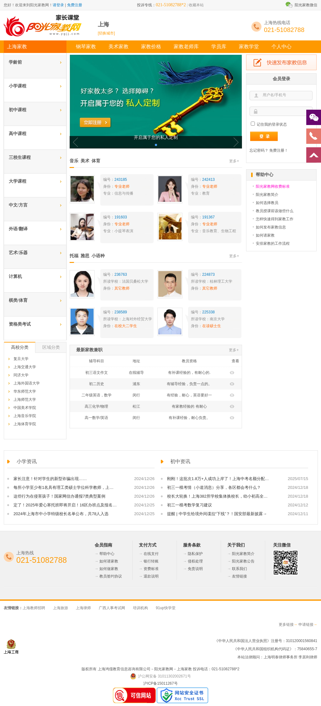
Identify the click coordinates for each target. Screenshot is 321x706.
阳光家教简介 (267, 194)
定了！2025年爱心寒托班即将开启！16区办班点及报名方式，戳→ (65, 505)
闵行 (136, 395)
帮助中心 (106, 554)
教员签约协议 (110, 576)
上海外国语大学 (26, 383)
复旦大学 (21, 359)
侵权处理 (195, 561)
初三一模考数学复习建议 (189, 505)
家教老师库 (186, 46)
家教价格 (151, 46)
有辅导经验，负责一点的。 (189, 384)
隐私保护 (195, 554)
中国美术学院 (24, 407)
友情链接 (239, 576)
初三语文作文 (96, 372)
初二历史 (96, 384)
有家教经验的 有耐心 (189, 406)
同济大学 (21, 375)
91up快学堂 (166, 608)
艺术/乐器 (18, 252)
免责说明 (195, 569)
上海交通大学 (24, 367)
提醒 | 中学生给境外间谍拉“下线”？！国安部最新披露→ (217, 513)
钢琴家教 (86, 46)
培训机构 (140, 608)
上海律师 (83, 608)
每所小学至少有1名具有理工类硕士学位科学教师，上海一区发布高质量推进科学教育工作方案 (65, 487)
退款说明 (151, 576)
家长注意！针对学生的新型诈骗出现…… (50, 478)
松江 (136, 406)
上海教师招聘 (34, 608)
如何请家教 (265, 235)
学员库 (218, 46)
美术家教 (118, 46)
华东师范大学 (24, 391)
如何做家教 (108, 569)
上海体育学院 (24, 424)
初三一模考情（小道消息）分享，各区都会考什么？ (214, 487)
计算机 (15, 276)
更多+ (234, 161)
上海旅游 (60, 608)
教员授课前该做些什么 (274, 211)
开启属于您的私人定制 (156, 137)
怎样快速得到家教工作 (274, 219)
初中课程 (17, 109)
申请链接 (305, 624)
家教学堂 (249, 46)
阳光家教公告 (243, 561)
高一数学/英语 (96, 418)
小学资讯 (27, 461)
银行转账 (151, 561)
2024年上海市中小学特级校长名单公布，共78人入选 (60, 513)
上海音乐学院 (24, 416)
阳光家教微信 (306, 5)
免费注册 (74, 5)
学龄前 (15, 62)
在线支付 (151, 554)
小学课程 (17, 86)
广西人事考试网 (112, 608)
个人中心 (281, 46)
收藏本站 (196, 5)
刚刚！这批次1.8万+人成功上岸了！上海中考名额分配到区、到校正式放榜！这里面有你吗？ (219, 478)
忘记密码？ (259, 150)
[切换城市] (106, 33)
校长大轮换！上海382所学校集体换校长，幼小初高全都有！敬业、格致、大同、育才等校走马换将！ (219, 496)
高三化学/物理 (96, 406)
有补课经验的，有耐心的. (189, 372)
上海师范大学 (24, 399)
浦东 (136, 384)
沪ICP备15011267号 (160, 683)
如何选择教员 (267, 203)
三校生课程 (20, 157)
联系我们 (239, 569)
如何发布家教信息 (271, 227)
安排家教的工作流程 (273, 243)
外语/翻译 (18, 229)
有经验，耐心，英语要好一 (189, 395)
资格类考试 (20, 324)
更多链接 (286, 624)
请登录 (58, 5)
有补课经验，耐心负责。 (189, 418)
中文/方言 (18, 205)
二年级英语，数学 (97, 395)
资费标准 (151, 569)
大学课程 (17, 181)
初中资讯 (180, 461)
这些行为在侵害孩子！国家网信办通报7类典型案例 (59, 496)
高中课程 (17, 133)
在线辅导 (136, 372)
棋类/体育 (18, 300)
